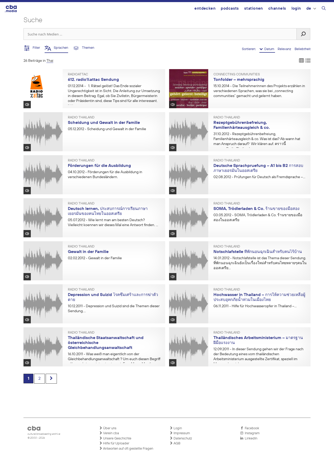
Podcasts (230, 8)
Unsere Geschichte (115, 438)
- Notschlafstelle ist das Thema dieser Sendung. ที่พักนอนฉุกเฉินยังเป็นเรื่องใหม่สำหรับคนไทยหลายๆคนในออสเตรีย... (260, 263)
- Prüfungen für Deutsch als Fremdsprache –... (259, 177)
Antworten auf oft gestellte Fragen (126, 448)
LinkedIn (248, 438)
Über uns (107, 428)
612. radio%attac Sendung (93, 80)
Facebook (249, 428)
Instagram (250, 433)
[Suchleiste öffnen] (323, 9)
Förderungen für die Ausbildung (99, 166)
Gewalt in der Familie (88, 252)
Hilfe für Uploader (114, 443)
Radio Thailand (81, 117)
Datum (267, 49)
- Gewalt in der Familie (95, 258)
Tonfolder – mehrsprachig (238, 80)
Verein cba (109, 433)
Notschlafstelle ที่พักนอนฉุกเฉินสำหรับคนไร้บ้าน (257, 252)
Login (296, 8)
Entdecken (205, 8)
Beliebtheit (303, 49)
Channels (277, 8)
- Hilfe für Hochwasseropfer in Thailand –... (255, 306)
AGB (175, 443)
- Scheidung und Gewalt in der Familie (107, 129)
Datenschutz (181, 438)
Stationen (253, 8)
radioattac (78, 74)
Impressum (180, 433)
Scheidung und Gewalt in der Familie (104, 123)
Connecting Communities (236, 74)
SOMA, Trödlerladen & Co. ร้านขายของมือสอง (256, 209)
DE (311, 8)
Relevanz (285, 49)
